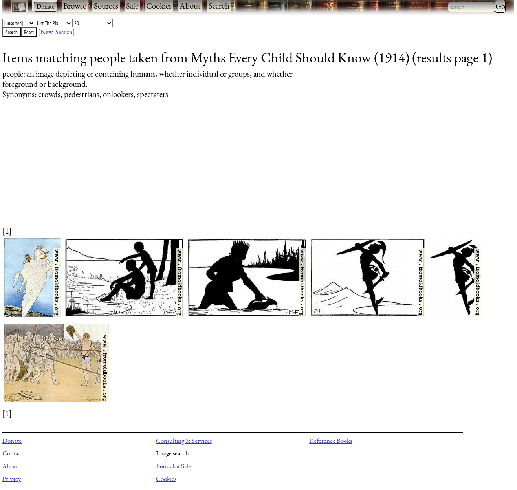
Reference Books (330, 440)
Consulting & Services (184, 440)
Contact (12, 453)
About (190, 5)
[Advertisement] (238, 170)
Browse (74, 5)
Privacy (11, 478)
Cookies (159, 5)
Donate (12, 440)
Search (219, 5)
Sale (132, 5)
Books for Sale (173, 466)
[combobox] (471, 7)
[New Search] (56, 31)
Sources (106, 5)
